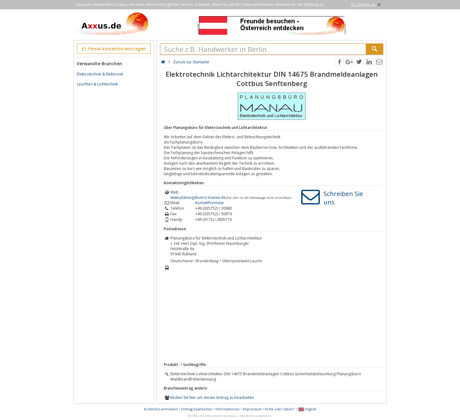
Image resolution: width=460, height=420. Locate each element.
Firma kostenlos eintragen (113, 49)
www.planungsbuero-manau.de (198, 197)
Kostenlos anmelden (161, 409)
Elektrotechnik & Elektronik (100, 74)
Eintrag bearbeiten (196, 409)
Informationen (227, 409)
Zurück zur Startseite (191, 62)
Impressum (252, 409)
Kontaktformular (209, 202)
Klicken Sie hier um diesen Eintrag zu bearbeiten (212, 397)
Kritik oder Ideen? (279, 409)
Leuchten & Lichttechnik (97, 84)
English (307, 409)
